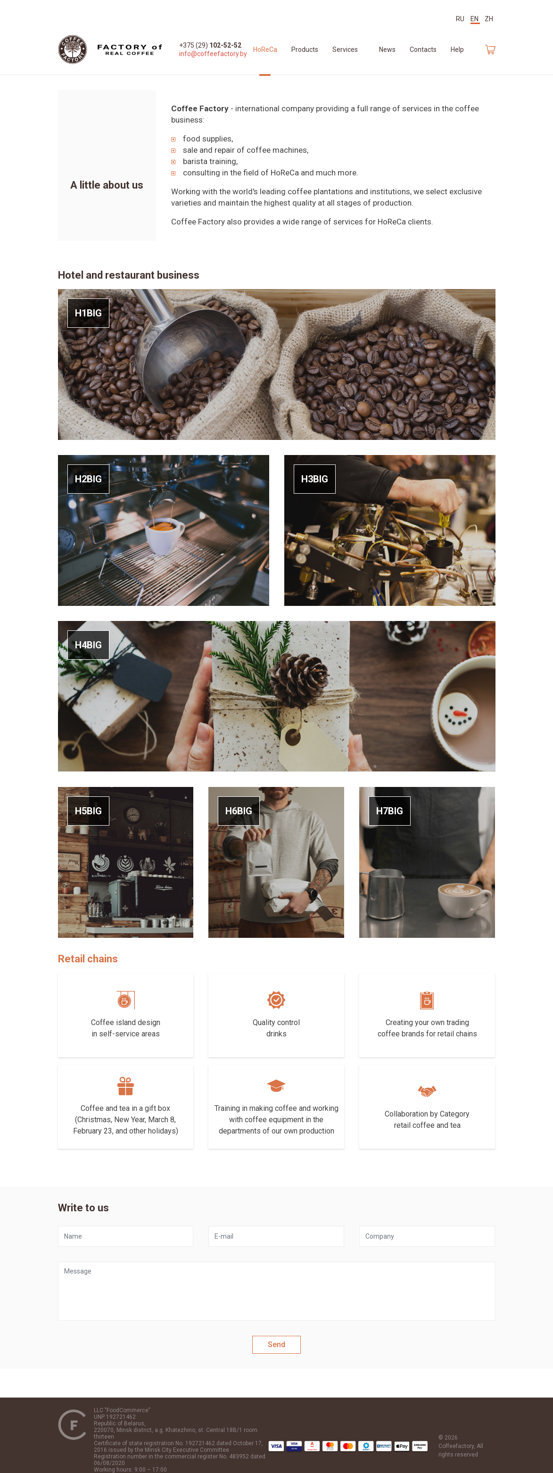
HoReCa (265, 49)
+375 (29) (210, 45)
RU (461, 19)
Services (345, 49)
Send (276, 1344)
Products (304, 49)
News (387, 49)
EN (475, 19)
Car (490, 49)
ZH (489, 19)
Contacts (423, 49)
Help (457, 49)
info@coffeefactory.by (213, 54)
